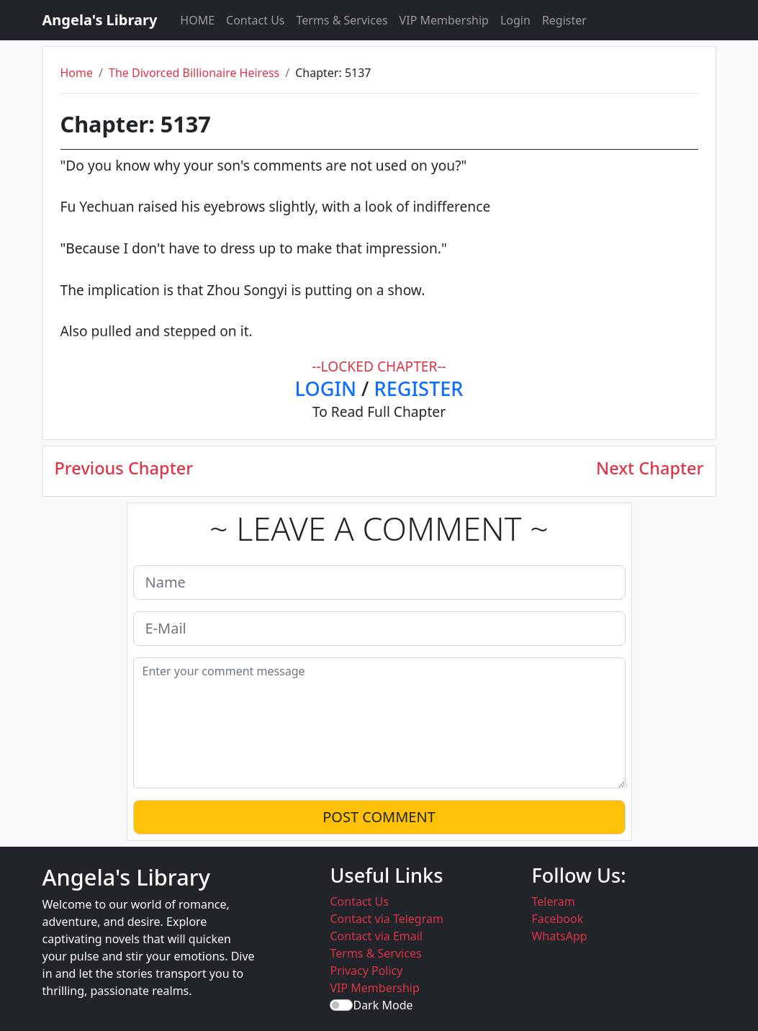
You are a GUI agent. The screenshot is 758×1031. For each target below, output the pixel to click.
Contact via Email (376, 936)
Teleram (552, 901)
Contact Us (255, 20)
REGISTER (419, 388)
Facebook (557, 919)
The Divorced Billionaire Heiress (194, 73)
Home (77, 73)
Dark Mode (382, 1005)
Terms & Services (342, 20)
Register (564, 20)
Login (515, 20)
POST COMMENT (379, 817)
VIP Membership (444, 20)
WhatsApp (559, 936)
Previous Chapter (124, 468)
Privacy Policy (366, 970)
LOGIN (326, 388)
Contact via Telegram (386, 919)
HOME (197, 20)
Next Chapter (650, 468)
